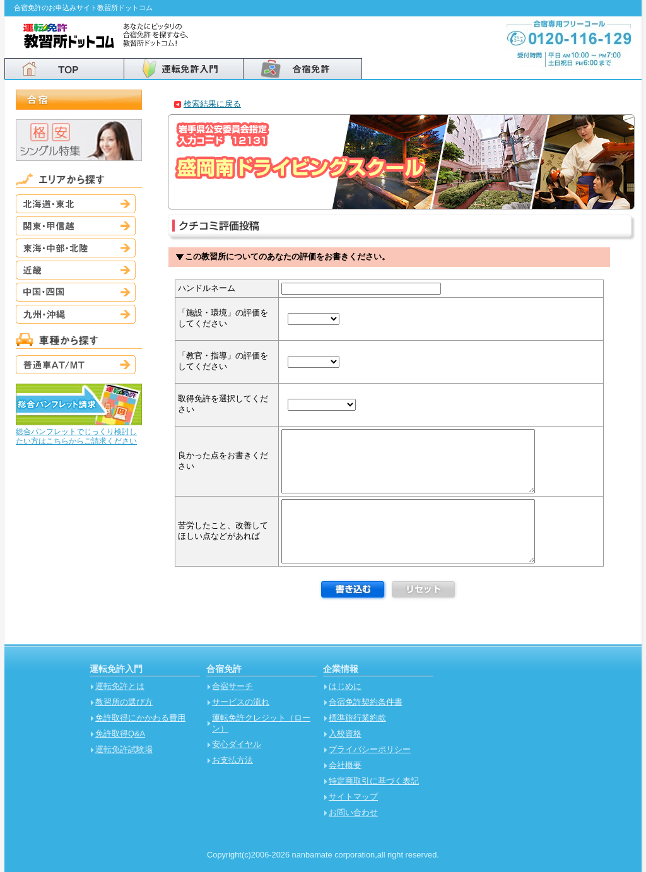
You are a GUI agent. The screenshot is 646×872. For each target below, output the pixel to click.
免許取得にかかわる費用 (140, 717)
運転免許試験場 (124, 749)
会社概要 (345, 765)
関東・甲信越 (76, 225)
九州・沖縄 (76, 314)
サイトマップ (353, 796)
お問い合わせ (353, 812)
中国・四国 (76, 292)
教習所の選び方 (124, 702)
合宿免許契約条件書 (365, 702)
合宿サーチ (232, 686)
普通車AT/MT (76, 364)
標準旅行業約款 (357, 717)
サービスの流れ (240, 702)
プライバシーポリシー (370, 749)
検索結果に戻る (212, 104)
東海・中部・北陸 (76, 248)
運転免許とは (119, 686)
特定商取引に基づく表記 (374, 781)
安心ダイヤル (236, 744)
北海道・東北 (76, 203)
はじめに (345, 686)
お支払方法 (232, 760)
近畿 (76, 270)
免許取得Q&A (120, 733)
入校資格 (345, 733)
